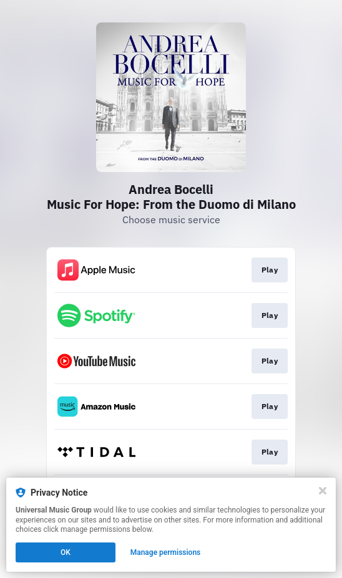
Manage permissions (165, 552)
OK (66, 552)
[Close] (323, 491)
